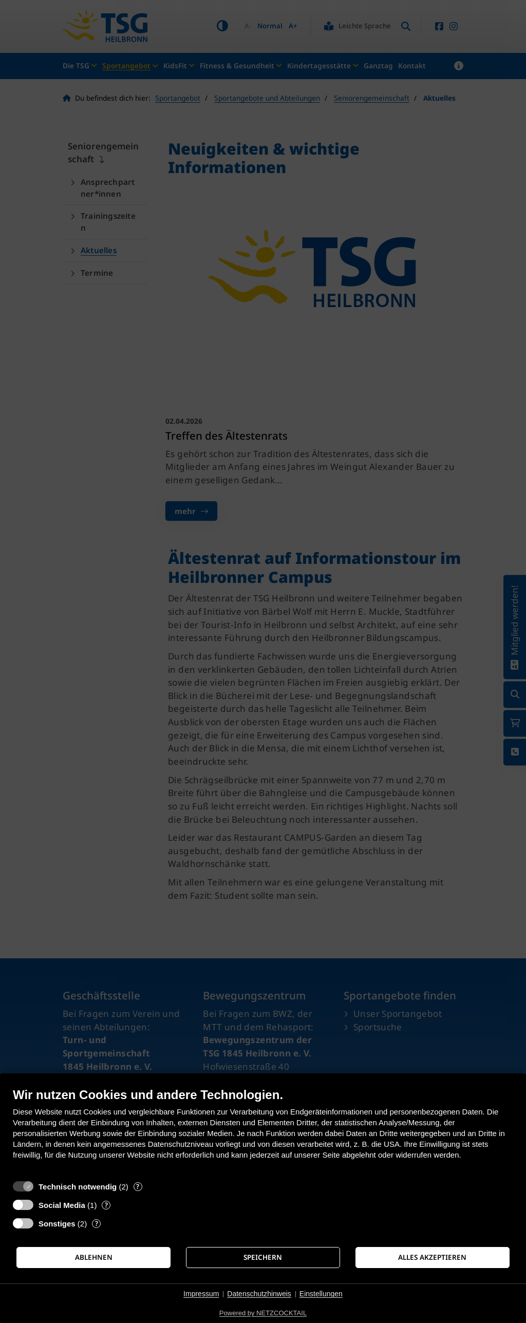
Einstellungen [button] (321, 1294)
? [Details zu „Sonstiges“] (96, 1223)
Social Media (62, 1205)
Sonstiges (57, 1223)
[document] (263, 1131)
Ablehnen (93, 1257)
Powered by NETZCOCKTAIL (263, 1313)
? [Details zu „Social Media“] (106, 1205)
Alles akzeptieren (432, 1257)
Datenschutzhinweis (259, 1294)
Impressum (201, 1294)
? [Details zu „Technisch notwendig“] (137, 1186)
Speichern (262, 1257)
